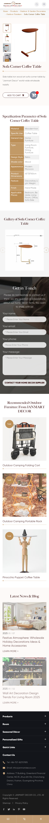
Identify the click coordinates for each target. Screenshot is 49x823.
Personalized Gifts (13, 739)
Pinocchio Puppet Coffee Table (21, 578)
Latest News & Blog (24, 596)
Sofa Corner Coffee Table (34, 14)
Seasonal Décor (11, 731)
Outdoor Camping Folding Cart (21, 466)
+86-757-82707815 (19, 762)
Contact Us (9, 755)
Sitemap (7, 803)
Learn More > (10, 652)
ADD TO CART (15, 95)
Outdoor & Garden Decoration (33, 11)
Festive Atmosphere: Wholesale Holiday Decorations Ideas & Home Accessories (23, 643)
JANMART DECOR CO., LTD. (28, 795)
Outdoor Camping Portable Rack (22, 522)
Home (5, 11)
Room (6, 724)
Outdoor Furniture (14, 14)
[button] (7, 25)
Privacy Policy (21, 803)
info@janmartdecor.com (24, 768)
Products (14, 11)
